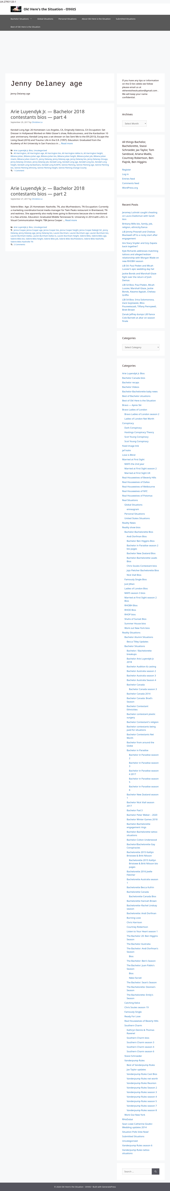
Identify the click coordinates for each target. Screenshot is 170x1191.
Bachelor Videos (130, 386)
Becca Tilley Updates (137, 641)
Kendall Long (55, 162)
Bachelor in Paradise (137, 750)
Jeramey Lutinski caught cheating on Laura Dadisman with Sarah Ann (139, 216)
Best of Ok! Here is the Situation (25, 26)
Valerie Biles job (51, 238)
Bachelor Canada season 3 (143, 689)
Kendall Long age (70, 162)
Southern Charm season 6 (140, 1051)
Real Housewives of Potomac (137, 495)
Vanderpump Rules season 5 (142, 1101)
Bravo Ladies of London (134, 409)
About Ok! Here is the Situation (96, 18)
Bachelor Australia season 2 (141, 671)
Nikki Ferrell (135, 977)
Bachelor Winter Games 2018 (142, 819)
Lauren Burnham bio (99, 233)
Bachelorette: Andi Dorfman (141, 913)
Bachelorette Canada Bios (142, 896)
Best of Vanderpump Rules (141, 1064)
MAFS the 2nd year (134, 463)
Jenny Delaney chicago (97, 159)
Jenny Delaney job (41, 162)
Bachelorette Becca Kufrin (140, 887)
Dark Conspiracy (133, 427)
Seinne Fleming (68, 165)
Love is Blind (128, 454)
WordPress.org (130, 187)
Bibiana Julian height (67, 156)
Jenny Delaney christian (21, 162)
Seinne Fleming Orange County (73, 167)
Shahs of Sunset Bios (135, 618)
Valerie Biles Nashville (94, 238)
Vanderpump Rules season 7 (142, 1105)
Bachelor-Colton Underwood (142, 839)
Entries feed (128, 178)
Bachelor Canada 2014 (138, 693)
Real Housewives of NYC (135, 491)
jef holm (126, 450)
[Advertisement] (85, 50)
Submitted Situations (125, 18)
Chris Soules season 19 (136, 1007)
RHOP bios (130, 614)
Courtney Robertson (137, 926)
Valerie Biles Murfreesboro (71, 238)
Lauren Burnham (61, 233)
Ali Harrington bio (53, 153)
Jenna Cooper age (34, 230)
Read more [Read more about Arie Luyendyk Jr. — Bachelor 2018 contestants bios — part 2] (71, 220)
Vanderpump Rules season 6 (137, 1145)
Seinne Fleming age (85, 165)
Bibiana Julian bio (48, 156)
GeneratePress (109, 1186)
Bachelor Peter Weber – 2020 (142, 814)
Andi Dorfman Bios (137, 536)
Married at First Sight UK (137, 473)
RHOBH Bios (130, 605)
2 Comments (19, 244)
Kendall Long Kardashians (29, 165)
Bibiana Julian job (85, 156)
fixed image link (130, 445)
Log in (125, 174)
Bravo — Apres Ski (131, 405)
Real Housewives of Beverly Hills (139, 477)
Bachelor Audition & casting (141, 666)
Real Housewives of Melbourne (138, 486)
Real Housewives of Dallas (136, 482)
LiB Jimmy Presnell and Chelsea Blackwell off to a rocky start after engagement (140, 235)
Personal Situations (67, 18)
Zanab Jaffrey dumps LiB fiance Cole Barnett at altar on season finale (138, 318)
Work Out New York (134, 1114)
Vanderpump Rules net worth (142, 1078)
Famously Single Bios (135, 579)
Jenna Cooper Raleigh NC (90, 230)
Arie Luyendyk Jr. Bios (23, 150)
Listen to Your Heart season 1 (142, 931)
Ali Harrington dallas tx (72, 153)
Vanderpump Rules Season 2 (142, 1087)
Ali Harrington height (93, 153)
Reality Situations (131, 632)
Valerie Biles (85, 236)
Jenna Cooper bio (51, 230)
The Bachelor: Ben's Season (141, 960)
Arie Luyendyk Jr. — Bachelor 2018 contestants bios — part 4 (47, 114)
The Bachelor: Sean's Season (142, 982)
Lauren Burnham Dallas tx (44, 236)
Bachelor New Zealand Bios (141, 553)
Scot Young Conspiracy (136, 436)
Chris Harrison (134, 922)
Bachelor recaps (130, 382)
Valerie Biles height (34, 238)
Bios (131, 956)
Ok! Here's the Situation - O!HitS (50, 9)
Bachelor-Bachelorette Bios (138, 531)
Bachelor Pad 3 (135, 810)
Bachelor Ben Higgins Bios (141, 540)
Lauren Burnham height (68, 236)
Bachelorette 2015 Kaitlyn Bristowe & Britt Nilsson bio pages (143, 863)
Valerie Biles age (99, 236)
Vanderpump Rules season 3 (142, 1092)
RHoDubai (127, 1119)
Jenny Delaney (45, 159)
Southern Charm (133, 1025)
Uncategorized (40, 150)
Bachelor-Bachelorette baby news (140, 391)
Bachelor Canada (136, 684)
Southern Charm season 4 (140, 1046)
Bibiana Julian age (32, 156)
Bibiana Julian (17, 156)
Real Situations (130, 500)
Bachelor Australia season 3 (141, 675)
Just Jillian (129, 583)
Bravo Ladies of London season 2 (141, 414)
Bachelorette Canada (138, 891)
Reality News (129, 522)
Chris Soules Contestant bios (142, 565)
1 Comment (19, 170)
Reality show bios (131, 527)
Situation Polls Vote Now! (135, 1131)
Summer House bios (135, 623)
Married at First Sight (133, 459)
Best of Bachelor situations (136, 396)
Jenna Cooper (20, 230)
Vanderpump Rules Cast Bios (142, 1074)
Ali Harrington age (35, 153)
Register (126, 169)
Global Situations (45, 18)
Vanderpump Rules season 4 (142, 1096)
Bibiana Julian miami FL (27, 159)
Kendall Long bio (86, 162)
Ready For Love (132, 1016)
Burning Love (134, 917)
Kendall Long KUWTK (51, 165)
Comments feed (130, 183)
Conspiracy (128, 423)
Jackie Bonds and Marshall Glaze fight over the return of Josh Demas (139, 277)
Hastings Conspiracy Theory (139, 432)
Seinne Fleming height (47, 167)
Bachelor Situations (23, 19)
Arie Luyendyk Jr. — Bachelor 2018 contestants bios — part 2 (47, 191)
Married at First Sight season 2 (140, 468)
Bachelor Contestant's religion (143, 722)
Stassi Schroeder (133, 1055)
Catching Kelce (132, 1002)
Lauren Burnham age (79, 233)
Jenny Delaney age (61, 159)
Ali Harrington (20, 153)
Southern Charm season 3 (140, 1042)
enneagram (133, 509)
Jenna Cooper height (69, 230)
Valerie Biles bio (18, 238)
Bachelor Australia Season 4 (141, 680)
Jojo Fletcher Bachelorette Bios (143, 570)
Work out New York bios (137, 628)
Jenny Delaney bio (78, 159)
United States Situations (137, 518)
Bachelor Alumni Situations (138, 637)
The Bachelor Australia (138, 943)
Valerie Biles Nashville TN (22, 241)
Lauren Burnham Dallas (21, 236)
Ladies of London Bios (136, 588)
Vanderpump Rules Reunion (141, 1083)
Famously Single (133, 1011)
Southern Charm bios (138, 1037)
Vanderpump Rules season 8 (142, 1110)
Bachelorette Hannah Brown (142, 900)
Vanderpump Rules (134, 1060)
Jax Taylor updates (136, 1069)
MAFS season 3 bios (134, 593)
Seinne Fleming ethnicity (25, 167)
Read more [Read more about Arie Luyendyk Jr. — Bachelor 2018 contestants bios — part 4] (67, 143)
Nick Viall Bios (134, 574)
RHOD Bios (130, 609)
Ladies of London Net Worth (139, 418)
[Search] (155, 1171)
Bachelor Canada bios (133, 377)
